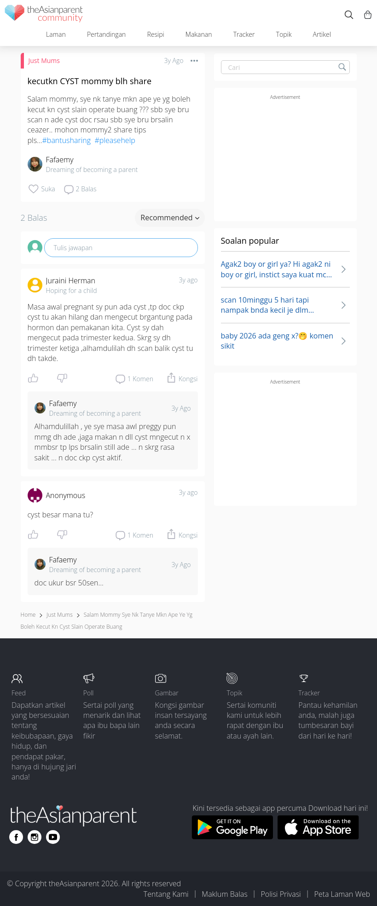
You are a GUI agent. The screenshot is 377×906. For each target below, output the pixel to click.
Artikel (322, 34)
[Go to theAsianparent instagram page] (34, 837)
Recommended (169, 217)
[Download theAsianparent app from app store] (318, 836)
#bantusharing (66, 140)
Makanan (199, 34)
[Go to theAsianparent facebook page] (16, 837)
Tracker (244, 34)
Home (28, 615)
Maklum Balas (224, 894)
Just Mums (44, 60)
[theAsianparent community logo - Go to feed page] (44, 15)
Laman (56, 34)
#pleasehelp (114, 140)
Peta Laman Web (342, 894)
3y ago (188, 279)
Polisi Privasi (281, 894)
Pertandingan (106, 34)
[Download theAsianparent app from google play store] (232, 836)
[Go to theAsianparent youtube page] (53, 837)
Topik (284, 34)
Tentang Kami (166, 894)
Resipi (155, 34)
